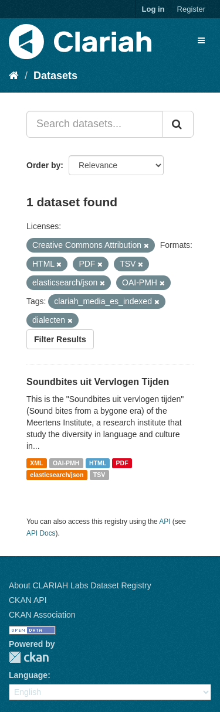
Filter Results (60, 339)
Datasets (55, 75)
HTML (97, 462)
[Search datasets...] (94, 124)
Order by (43, 165)
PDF (122, 462)
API (164, 521)
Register (191, 9)
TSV (99, 474)
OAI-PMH (66, 462)
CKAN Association (42, 614)
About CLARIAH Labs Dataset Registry (80, 585)
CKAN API (28, 600)
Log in (153, 9)
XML (36, 462)
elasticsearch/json (56, 474)
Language (28, 675)
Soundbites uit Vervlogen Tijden (97, 382)
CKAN (29, 657)
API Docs (41, 533)
